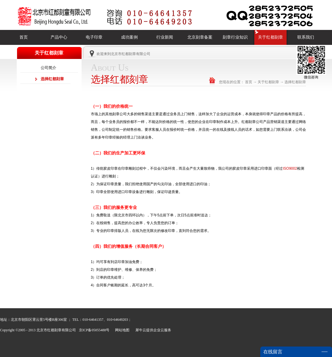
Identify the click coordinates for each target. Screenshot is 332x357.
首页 (23, 37)
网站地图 (121, 330)
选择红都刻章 (295, 82)
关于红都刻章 (268, 82)
